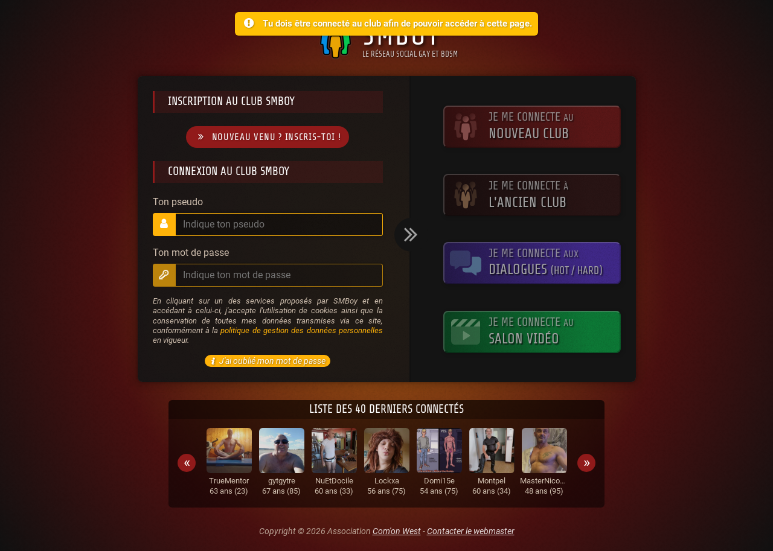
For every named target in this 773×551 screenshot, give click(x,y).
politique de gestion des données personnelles (301, 330)
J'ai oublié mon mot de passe (266, 361)
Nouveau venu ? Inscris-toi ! (267, 137)
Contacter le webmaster (471, 531)
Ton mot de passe (191, 253)
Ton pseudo (178, 202)
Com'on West (397, 531)
